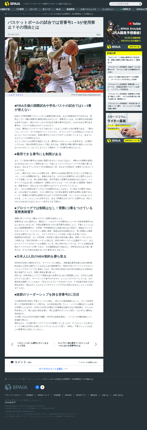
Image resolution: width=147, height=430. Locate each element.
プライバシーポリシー (13, 395)
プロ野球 (20, 9)
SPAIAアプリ (81, 395)
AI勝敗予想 (5, 9)
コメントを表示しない (89, 362)
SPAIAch (142, 9)
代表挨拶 (57, 395)
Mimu (98, 34)
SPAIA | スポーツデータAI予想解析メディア (27, 408)
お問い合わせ (118, 395)
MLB (58, 9)
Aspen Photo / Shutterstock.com (89, 95)
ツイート (19, 95)
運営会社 (93, 395)
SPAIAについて (43, 395)
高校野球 (70, 9)
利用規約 (29, 395)
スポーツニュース (88, 9)
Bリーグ (46, 9)
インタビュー (108, 9)
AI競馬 (125, 9)
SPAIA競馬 (10, 402)
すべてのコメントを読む (51, 369)
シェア (12, 95)
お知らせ (105, 395)
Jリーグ (33, 9)
